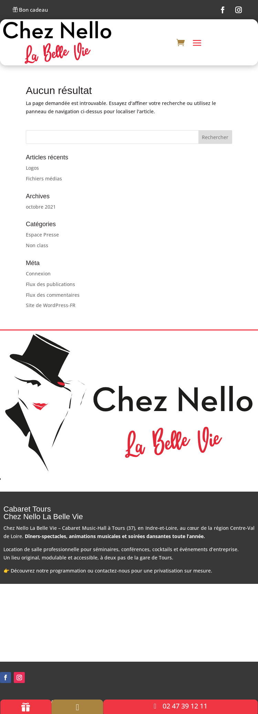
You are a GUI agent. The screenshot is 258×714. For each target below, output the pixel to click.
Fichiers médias (44, 178)
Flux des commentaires (53, 295)
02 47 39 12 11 (185, 706)
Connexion (38, 273)
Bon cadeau (30, 10)
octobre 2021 (41, 206)
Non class (37, 245)
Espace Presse (42, 234)
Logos (32, 168)
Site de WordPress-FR (50, 305)
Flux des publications (50, 284)
